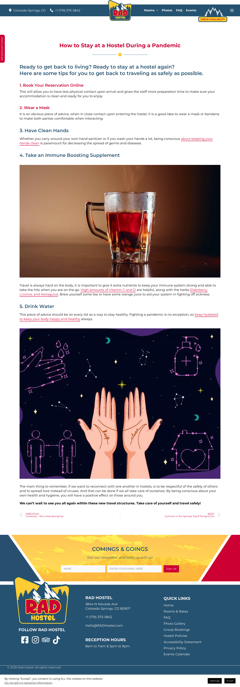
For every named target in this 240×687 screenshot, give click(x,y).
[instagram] (36, 640)
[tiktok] (57, 640)
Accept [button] (230, 680)
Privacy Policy (175, 648)
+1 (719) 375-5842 (67, 10)
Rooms (151, 10)
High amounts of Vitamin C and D (108, 290)
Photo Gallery (174, 624)
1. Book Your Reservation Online (52, 85)
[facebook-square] (26, 640)
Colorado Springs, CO (29, 10)
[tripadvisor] (47, 640)
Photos (167, 10)
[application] (156, 10)
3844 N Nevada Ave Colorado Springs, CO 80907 (107, 606)
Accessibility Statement (182, 642)
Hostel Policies (175, 636)
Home (169, 605)
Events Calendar (177, 654)
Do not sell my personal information (28, 682)
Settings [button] (215, 680)
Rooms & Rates (176, 611)
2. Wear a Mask (35, 107)
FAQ (179, 10)
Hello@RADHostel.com (104, 626)
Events (191, 10)
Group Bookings (177, 630)
